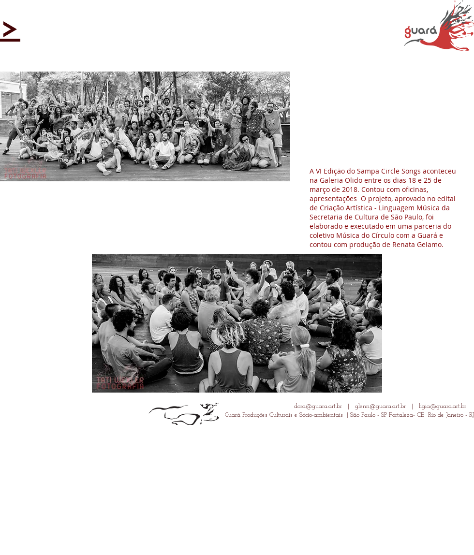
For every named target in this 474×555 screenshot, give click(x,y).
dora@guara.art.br (318, 406)
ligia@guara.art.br (442, 406)
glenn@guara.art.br (380, 406)
